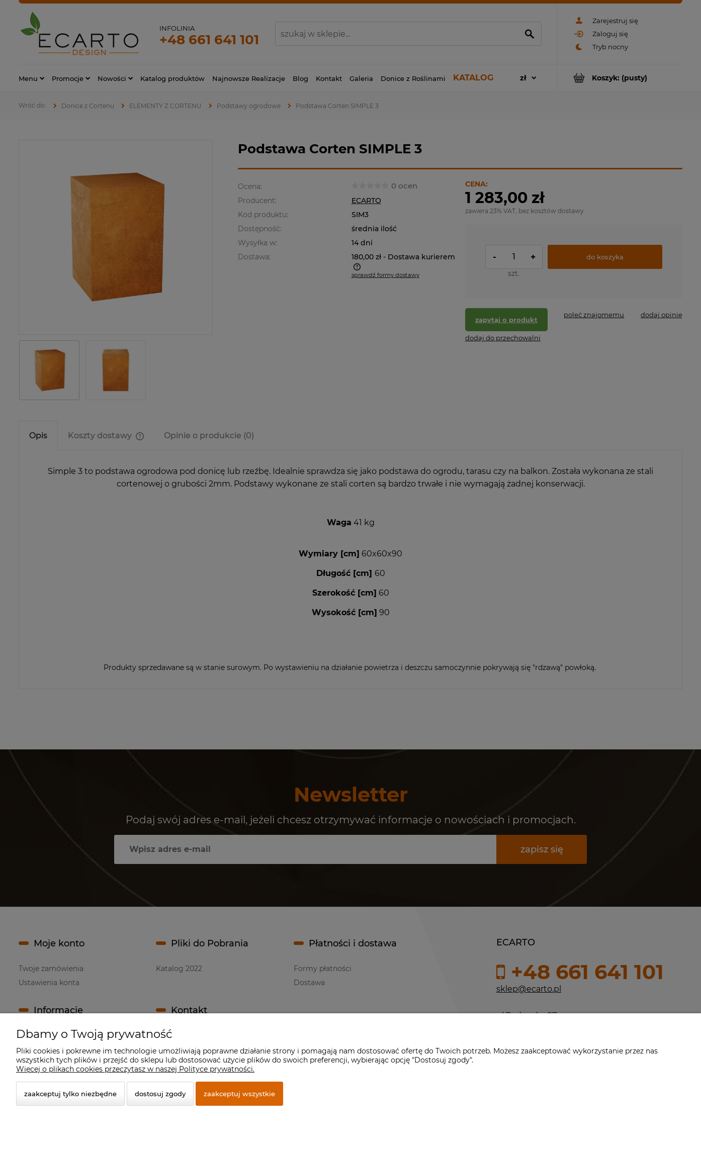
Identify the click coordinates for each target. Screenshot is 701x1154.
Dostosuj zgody (160, 1094)
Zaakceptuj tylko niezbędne (70, 1094)
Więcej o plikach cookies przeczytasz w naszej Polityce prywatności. (135, 1069)
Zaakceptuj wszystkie (239, 1094)
